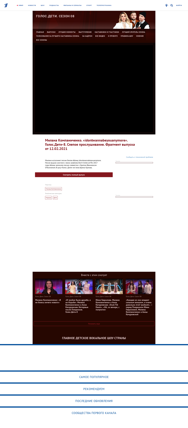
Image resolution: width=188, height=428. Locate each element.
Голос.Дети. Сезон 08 (55, 16)
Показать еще (94, 323)
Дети (55, 198)
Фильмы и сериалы (73, 5)
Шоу (43, 5)
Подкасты (54, 5)
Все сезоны (41, 40)
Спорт (89, 5)
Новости (32, 5)
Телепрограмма (104, 5)
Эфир (21, 5)
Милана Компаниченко (53, 189)
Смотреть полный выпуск (74, 175)
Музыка (48, 198)
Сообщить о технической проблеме (139, 157)
